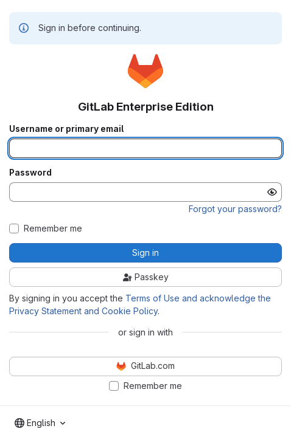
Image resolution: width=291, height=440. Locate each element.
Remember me (53, 228)
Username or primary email (66, 129)
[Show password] (272, 192)
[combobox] (40, 423)
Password (30, 172)
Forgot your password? (235, 209)
